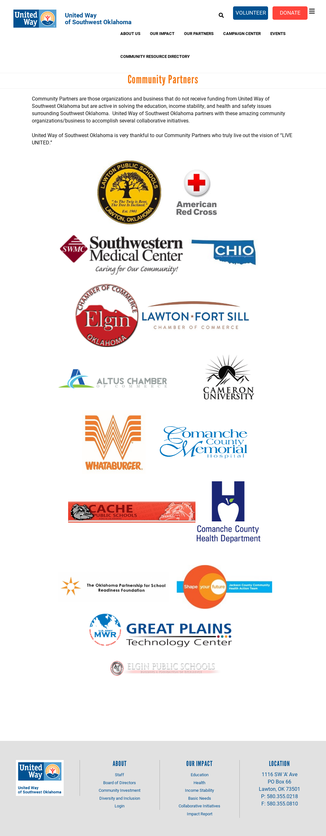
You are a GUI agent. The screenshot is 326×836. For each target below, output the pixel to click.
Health (199, 782)
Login (119, 806)
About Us (130, 33)
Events (278, 33)
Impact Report (199, 814)
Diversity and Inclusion (119, 798)
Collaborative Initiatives (199, 806)
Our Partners (199, 33)
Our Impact (162, 33)
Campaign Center (242, 33)
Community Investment (119, 790)
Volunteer (251, 12)
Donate (290, 12)
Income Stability (199, 790)
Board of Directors (119, 782)
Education (200, 774)
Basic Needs (199, 798)
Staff (119, 774)
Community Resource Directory (155, 56)
